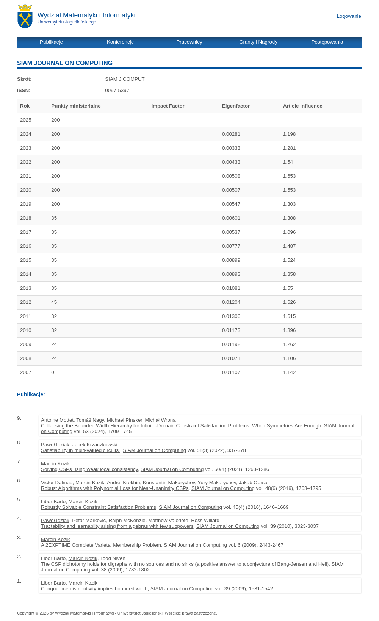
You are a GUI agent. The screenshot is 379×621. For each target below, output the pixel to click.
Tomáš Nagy (90, 420)
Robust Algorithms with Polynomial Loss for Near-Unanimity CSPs (115, 488)
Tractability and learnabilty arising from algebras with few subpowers (117, 526)
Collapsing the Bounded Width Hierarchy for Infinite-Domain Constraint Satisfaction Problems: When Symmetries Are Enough (181, 426)
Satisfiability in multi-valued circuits (80, 450)
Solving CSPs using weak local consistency (89, 469)
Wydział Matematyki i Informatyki (87, 15)
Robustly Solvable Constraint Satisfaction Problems (98, 507)
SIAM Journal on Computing (154, 450)
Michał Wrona (160, 420)
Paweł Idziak (55, 444)
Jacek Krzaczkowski (94, 444)
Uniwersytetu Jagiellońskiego (67, 22)
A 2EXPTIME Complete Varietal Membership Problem (101, 545)
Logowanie (349, 16)
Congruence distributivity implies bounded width (94, 588)
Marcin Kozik (55, 463)
